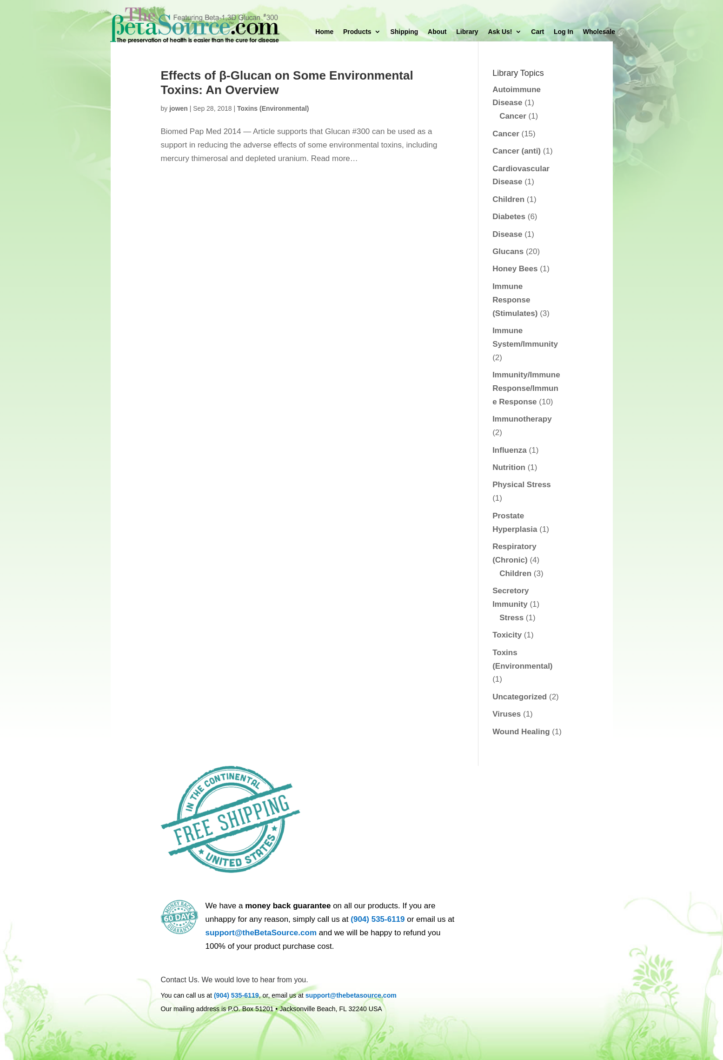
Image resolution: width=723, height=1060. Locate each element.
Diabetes (508, 216)
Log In (563, 31)
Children (508, 199)
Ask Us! (500, 31)
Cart (537, 31)
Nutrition (508, 467)
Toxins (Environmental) (273, 108)
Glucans (508, 251)
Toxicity (507, 635)
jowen (178, 108)
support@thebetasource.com (351, 995)
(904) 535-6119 (378, 919)
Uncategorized (519, 696)
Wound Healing (521, 731)
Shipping (404, 31)
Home (324, 31)
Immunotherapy (522, 419)
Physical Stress (521, 484)
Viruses (506, 714)
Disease (507, 234)
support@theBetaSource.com (261, 932)
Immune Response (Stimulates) (514, 300)
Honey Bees (514, 268)
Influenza (509, 450)
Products (357, 31)
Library (467, 31)
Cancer (512, 116)
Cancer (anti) (516, 151)
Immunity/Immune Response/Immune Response (526, 388)
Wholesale (599, 31)
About (437, 31)
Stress (511, 617)
